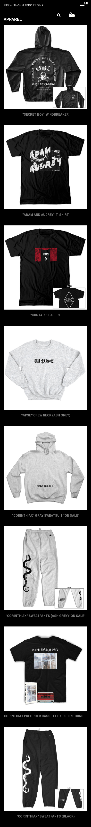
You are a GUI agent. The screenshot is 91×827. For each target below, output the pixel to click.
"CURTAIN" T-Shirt (45, 315)
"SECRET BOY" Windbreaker (45, 114)
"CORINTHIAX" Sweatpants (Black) (45, 816)
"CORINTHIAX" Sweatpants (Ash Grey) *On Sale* (45, 615)
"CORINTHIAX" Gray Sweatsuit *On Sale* (45, 515)
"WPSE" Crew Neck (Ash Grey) (45, 415)
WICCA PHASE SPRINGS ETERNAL (24, 5)
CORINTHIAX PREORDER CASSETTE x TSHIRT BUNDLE (45, 716)
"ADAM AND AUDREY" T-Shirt (45, 214)
